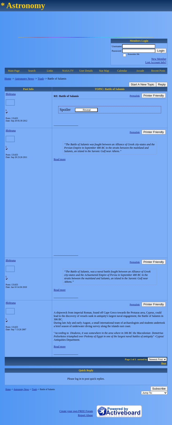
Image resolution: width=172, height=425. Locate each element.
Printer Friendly (153, 95)
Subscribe (159, 388)
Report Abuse (85, 415)
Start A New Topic (142, 84)
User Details (86, 70)
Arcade (140, 70)
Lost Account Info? (155, 62)
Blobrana (11, 94)
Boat (163, 363)
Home (8, 78)
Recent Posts (158, 70)
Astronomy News (24, 78)
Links (50, 70)
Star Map (104, 70)
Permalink (135, 95)
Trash (41, 78)
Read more (59, 159)
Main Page (14, 70)
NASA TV (68, 70)
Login (161, 50)
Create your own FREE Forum (76, 411)
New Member (158, 59)
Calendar (122, 70)
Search (32, 70)
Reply (162, 84)
